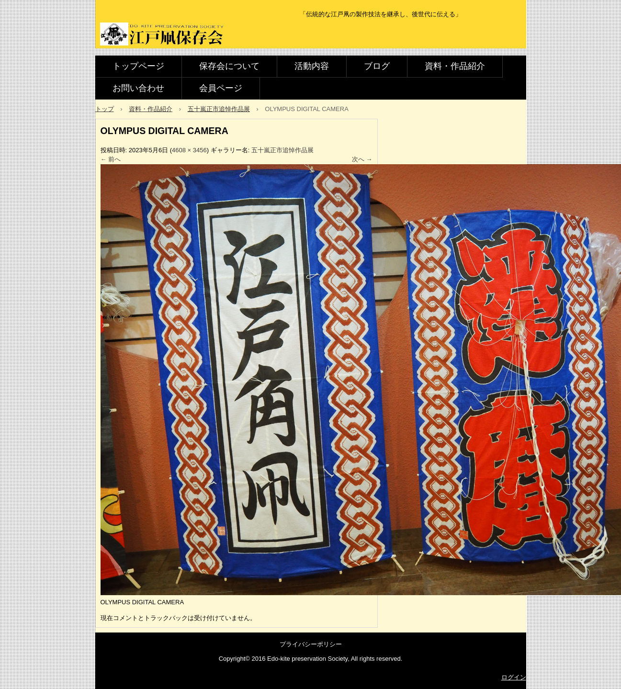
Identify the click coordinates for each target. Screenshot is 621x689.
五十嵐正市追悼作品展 (282, 150)
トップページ (138, 66)
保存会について (229, 66)
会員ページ (220, 88)
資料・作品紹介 (455, 66)
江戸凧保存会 (164, 34)
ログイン (513, 677)
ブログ (377, 66)
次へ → (362, 159)
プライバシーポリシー (311, 644)
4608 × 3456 (189, 150)
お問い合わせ (138, 88)
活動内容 (311, 66)
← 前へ (111, 159)
